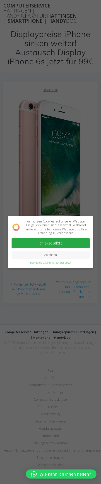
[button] (61, 474)
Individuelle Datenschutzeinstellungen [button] (50, 262)
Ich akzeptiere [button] (50, 243)
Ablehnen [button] (50, 255)
